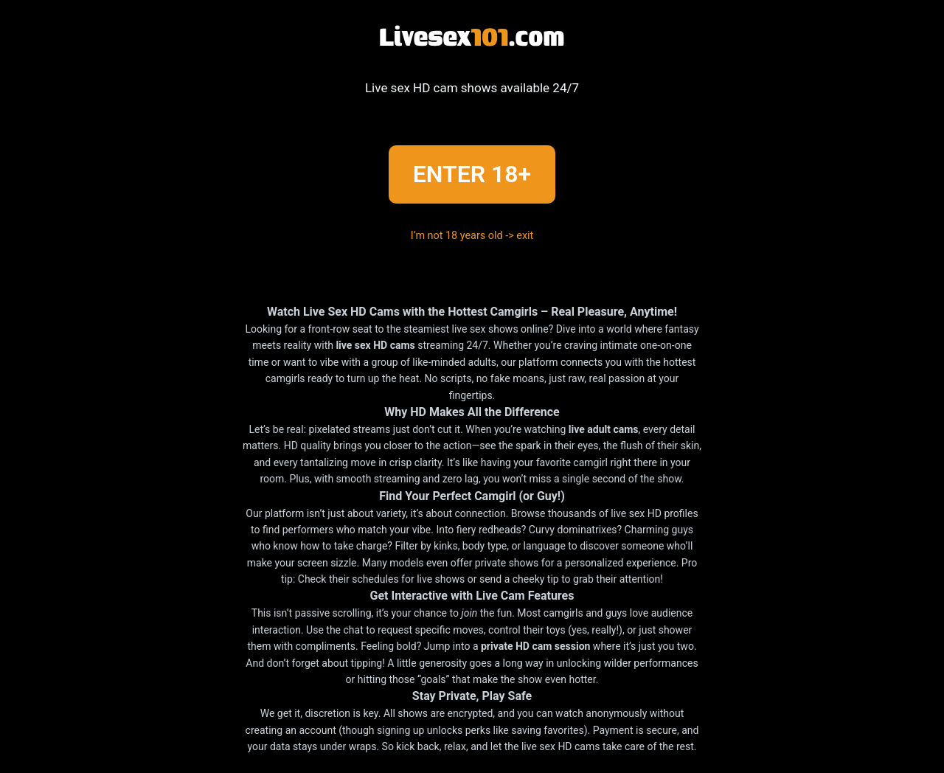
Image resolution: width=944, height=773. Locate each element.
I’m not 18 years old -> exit (472, 235)
